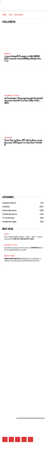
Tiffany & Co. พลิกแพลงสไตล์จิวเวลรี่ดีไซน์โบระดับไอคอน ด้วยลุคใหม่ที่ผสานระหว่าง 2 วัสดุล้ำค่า (22, 316)
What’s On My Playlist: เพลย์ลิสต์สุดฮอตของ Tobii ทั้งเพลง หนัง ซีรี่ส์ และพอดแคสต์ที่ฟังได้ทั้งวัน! (23, 364)
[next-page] (3, 264)
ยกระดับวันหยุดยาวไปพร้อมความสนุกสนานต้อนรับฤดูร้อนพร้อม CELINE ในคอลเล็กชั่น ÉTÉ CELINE (23, 299)
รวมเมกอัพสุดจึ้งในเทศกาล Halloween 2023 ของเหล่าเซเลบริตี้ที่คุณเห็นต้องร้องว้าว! (22, 58)
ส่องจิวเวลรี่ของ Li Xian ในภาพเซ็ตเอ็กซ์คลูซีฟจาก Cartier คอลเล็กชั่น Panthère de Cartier (21, 336)
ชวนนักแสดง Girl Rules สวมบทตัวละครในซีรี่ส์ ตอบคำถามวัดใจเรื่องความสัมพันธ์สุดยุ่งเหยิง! (22, 353)
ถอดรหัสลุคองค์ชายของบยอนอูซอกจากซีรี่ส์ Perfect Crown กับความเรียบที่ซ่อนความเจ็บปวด (23, 289)
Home (4, 14)
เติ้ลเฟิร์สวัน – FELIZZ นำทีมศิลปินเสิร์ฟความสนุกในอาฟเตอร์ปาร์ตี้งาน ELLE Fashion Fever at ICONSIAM (22, 391)
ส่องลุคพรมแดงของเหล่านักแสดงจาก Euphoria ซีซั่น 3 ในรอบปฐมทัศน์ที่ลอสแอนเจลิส (23, 248)
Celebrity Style (11, 95)
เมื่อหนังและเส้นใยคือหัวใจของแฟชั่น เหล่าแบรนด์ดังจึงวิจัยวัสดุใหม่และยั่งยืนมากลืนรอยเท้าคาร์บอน (23, 381)
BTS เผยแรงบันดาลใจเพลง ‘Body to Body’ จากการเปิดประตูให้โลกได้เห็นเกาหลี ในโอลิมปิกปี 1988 (22, 369)
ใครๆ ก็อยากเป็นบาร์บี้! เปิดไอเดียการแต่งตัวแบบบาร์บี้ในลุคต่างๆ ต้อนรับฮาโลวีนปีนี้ (23, 142)
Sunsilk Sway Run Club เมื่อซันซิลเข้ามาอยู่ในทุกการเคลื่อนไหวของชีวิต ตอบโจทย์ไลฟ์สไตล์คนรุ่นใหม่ (22, 259)
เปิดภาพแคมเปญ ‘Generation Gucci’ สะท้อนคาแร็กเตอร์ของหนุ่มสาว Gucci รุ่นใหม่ (21, 284)
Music (6, 234)
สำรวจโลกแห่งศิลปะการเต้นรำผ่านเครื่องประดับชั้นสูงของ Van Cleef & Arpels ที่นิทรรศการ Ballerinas (21, 331)
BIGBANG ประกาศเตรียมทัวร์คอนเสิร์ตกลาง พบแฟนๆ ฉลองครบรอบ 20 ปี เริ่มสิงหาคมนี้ (23, 348)
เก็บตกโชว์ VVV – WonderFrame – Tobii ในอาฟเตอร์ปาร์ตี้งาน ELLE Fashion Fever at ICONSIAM (21, 396)
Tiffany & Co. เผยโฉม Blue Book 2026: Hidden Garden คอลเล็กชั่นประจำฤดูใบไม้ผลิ (22, 321)
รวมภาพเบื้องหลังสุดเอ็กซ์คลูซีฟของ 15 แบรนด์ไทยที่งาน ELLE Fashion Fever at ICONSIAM (23, 401)
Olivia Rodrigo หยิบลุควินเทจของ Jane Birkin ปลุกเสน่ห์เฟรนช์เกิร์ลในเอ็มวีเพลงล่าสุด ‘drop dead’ (23, 294)
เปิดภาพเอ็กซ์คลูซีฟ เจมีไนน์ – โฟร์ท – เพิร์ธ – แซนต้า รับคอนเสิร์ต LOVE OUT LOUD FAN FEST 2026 (23, 237)
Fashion (8, 137)
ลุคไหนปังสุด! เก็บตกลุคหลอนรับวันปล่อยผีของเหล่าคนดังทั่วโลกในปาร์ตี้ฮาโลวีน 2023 (23, 100)
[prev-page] (2, 264)
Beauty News (9, 256)
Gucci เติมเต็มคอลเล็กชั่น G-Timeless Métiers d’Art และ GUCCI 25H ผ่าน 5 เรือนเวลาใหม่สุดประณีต (23, 326)
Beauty (7, 53)
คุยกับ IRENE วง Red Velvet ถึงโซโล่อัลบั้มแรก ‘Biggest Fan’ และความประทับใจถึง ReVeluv (23, 358)
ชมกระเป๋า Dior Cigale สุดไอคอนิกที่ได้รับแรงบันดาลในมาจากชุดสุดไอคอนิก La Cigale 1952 (22, 304)
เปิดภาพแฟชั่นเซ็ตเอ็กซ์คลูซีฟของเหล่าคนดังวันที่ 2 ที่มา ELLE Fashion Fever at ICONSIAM (23, 386)
